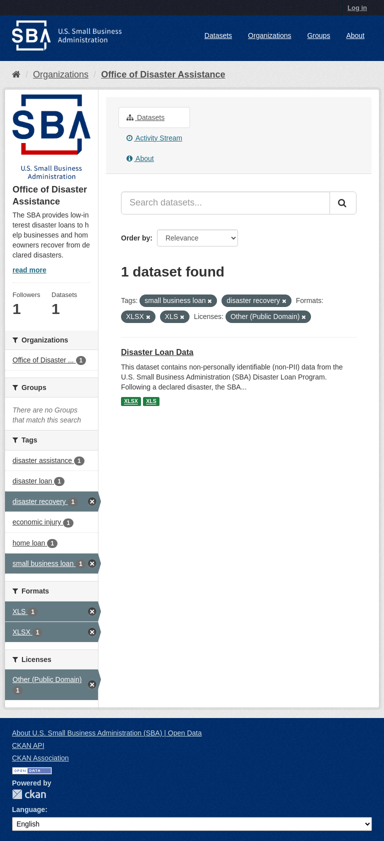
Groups (318, 36)
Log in (357, 8)
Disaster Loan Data (157, 352)
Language (28, 810)
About (355, 36)
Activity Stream (154, 138)
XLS (151, 401)
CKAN (29, 794)
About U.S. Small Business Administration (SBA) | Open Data (107, 733)
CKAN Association (40, 758)
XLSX (131, 401)
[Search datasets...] (225, 203)
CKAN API (28, 746)
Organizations (269, 36)
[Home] (16, 75)
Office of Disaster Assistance (163, 75)
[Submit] (343, 203)
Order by (135, 238)
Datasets (218, 36)
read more (29, 270)
